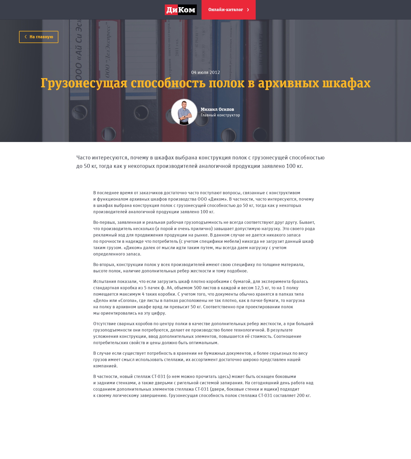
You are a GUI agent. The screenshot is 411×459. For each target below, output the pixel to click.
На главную (38, 37)
